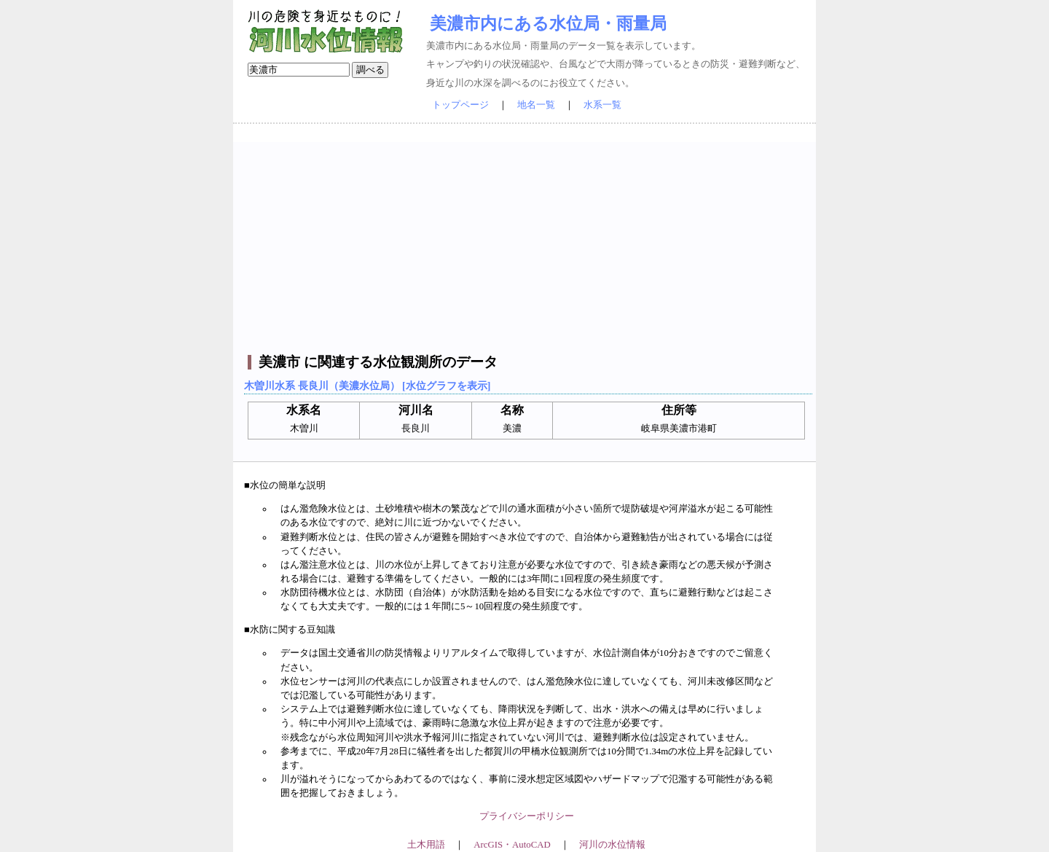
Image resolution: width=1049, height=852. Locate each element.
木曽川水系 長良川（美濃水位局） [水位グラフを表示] (367, 385)
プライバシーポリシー (526, 816)
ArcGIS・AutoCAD (512, 845)
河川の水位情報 (612, 845)
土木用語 (426, 845)
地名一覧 (536, 105)
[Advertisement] (526, 244)
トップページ (460, 105)
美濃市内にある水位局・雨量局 (548, 23)
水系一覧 (602, 105)
